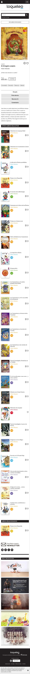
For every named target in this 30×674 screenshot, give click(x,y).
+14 (12, 413)
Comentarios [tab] (15, 102)
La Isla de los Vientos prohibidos (18, 162)
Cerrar (28, 670)
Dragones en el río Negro (16, 439)
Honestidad (4, 85)
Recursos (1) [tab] (15, 99)
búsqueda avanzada (5, 17)
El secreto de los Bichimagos (17, 191)
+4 (11, 197)
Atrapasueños (13, 268)
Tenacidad (10, 85)
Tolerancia (16, 85)
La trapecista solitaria (15, 252)
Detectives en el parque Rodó (17, 131)
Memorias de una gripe (16, 407)
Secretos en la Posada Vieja (17, 455)
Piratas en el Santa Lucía (16, 221)
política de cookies (7, 671)
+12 (12, 167)
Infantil (3, 83)
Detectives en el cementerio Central (19, 146)
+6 (11, 183)
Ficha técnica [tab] (15, 95)
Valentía (22, 85)
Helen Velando (5, 68)
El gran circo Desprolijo (16, 178)
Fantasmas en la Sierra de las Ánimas (19, 205)
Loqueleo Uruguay (15, 7)
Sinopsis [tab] (15, 92)
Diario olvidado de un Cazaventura (19, 236)
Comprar (12, 79)
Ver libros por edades (15, 22)
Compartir (25, 63)
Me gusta (27, 63)
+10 (12, 136)
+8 (11, 383)
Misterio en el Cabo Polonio (17, 392)
